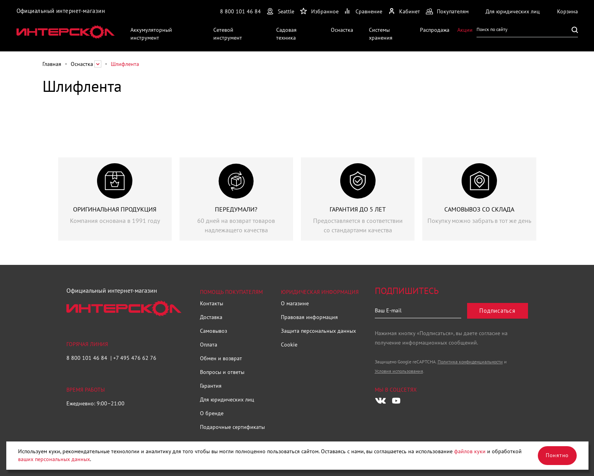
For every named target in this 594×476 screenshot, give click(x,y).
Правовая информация (309, 317)
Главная (51, 63)
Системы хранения (380, 33)
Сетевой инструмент (227, 33)
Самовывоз (213, 330)
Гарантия (211, 385)
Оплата (208, 344)
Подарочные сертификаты (232, 426)
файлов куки (470, 451)
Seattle (286, 11)
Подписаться (497, 310)
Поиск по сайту (492, 29)
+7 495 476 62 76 (134, 357)
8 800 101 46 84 (240, 11)
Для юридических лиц (227, 399)
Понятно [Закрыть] (557, 455)
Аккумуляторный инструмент (151, 33)
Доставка (211, 317)
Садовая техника (286, 33)
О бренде (212, 413)
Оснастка (342, 29)
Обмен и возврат (221, 358)
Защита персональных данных (318, 330)
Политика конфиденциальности (470, 362)
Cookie (289, 344)
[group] (115, 199)
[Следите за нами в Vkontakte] (380, 401)
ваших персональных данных (54, 459)
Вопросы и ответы (222, 372)
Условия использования (399, 371)
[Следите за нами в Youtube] (396, 401)
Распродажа (434, 29)
